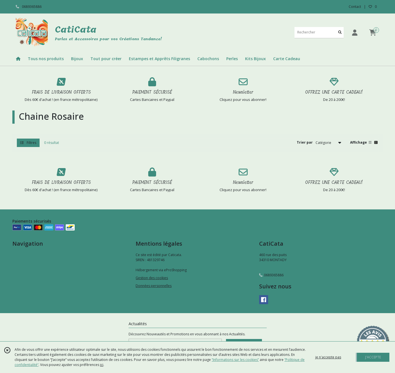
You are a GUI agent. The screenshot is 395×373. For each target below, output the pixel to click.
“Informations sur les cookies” (235, 359)
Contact (355, 6)
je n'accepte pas (328, 357)
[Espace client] (355, 32)
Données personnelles (154, 285)
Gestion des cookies (152, 277)
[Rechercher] (340, 32)
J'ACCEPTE (373, 357)
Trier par (305, 142)
